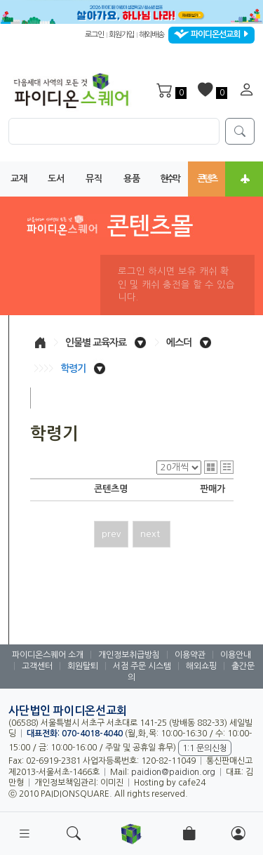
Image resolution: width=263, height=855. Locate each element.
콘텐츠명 (111, 488)
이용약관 (190, 655)
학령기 (73, 368)
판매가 (212, 488)
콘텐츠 (206, 178)
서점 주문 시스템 (142, 666)
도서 (56, 178)
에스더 (178, 342)
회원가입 (121, 35)
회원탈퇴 (82, 666)
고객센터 (37, 666)
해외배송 (151, 35)
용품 (131, 178)
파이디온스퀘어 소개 (47, 655)
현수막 (169, 178)
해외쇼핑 (201, 666)
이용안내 (235, 655)
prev (111, 533)
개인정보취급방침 (129, 655)
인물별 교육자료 (95, 342)
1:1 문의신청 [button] (204, 748)
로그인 (94, 35)
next (151, 533)
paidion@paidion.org (173, 772)
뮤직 (94, 178)
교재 (19, 178)
